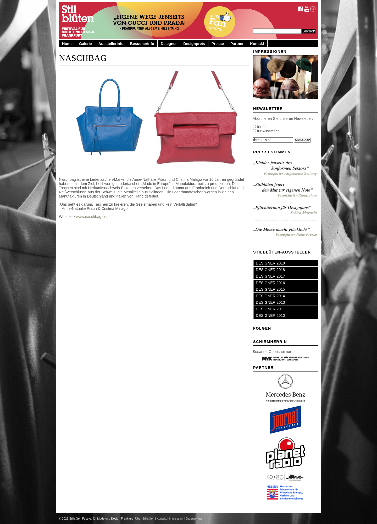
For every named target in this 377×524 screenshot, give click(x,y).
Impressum (176, 518)
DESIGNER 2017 (270, 276)
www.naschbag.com (92, 217)
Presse (218, 44)
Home (67, 44)
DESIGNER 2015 (270, 289)
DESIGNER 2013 (270, 302)
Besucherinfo (142, 44)
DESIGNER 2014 (270, 296)
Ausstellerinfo (111, 44)
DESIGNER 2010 (270, 315)
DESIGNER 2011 (270, 309)
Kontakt (257, 44)
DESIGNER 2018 (270, 270)
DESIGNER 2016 (270, 283)
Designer (169, 44)
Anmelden (302, 140)
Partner (236, 44)
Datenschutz (194, 518)
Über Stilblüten (144, 518)
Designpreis (194, 44)
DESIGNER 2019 (270, 263)
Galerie (85, 44)
